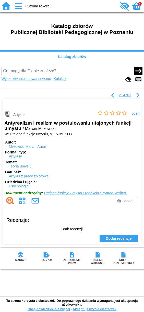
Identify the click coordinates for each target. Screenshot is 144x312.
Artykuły (15, 156)
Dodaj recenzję (119, 238)
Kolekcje (60, 79)
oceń (136, 113)
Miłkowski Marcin (27, 147)
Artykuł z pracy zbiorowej (29, 176)
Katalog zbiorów (72, 57)
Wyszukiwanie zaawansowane (26, 79)
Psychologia (19, 186)
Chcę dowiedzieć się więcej (49, 309)
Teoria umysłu (20, 166)
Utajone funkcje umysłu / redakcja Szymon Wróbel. (85, 193)
